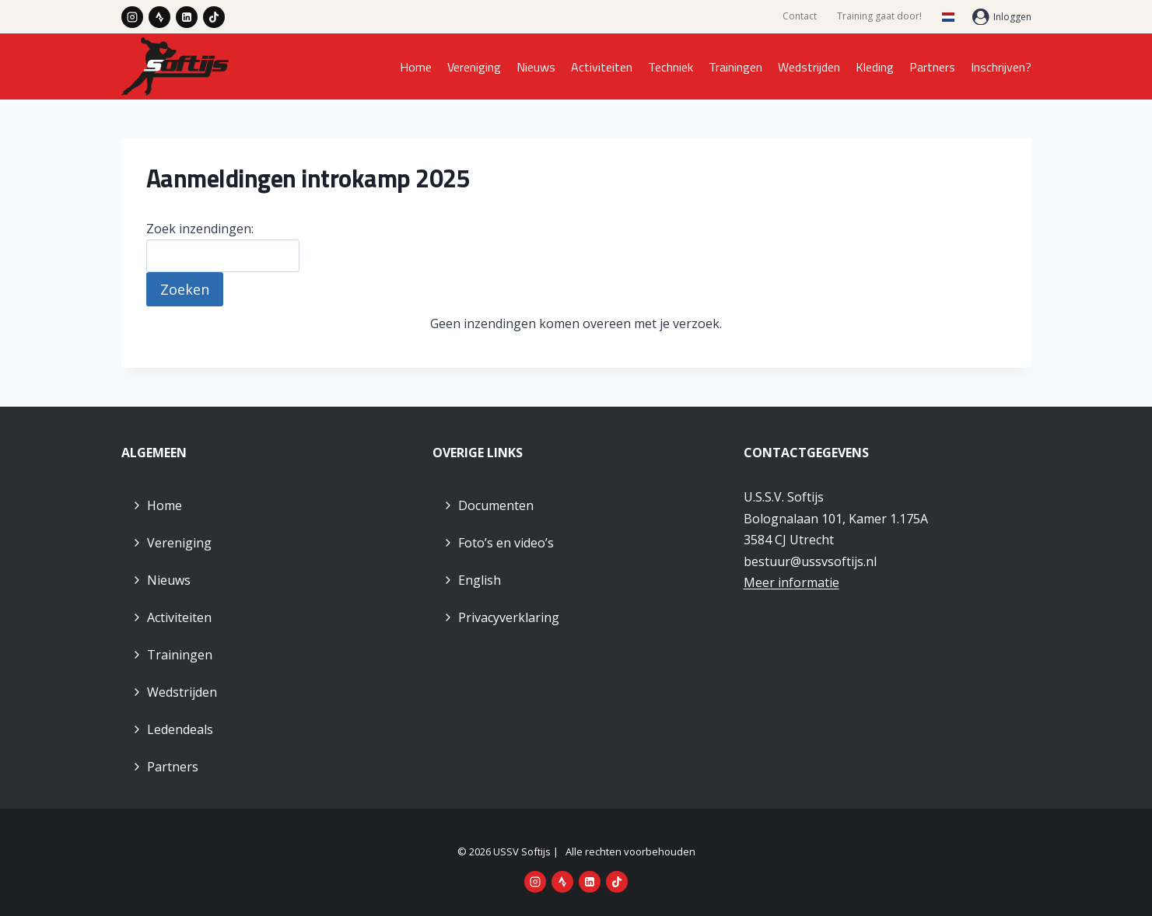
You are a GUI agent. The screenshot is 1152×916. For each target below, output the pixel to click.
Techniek (670, 67)
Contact (800, 16)
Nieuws (535, 67)
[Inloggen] (1001, 16)
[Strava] (159, 17)
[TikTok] (214, 17)
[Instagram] (132, 17)
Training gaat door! (879, 16)
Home (416, 67)
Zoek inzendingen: (200, 228)
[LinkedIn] (187, 17)
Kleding (875, 67)
